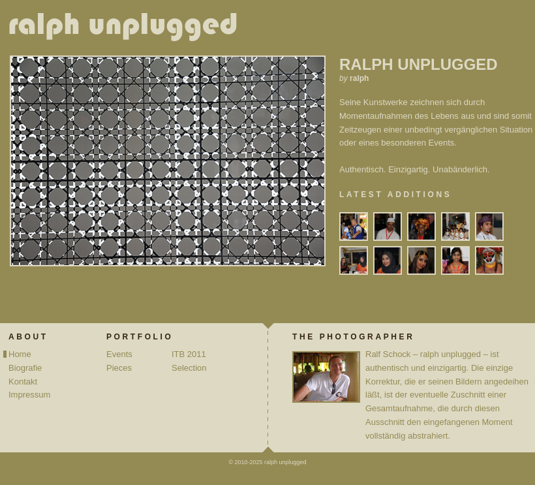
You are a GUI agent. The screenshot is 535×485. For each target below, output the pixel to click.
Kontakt (22, 381)
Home (19, 354)
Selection (189, 368)
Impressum (29, 394)
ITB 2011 (189, 354)
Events (119, 354)
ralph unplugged (128, 29)
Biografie (25, 368)
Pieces (119, 368)
